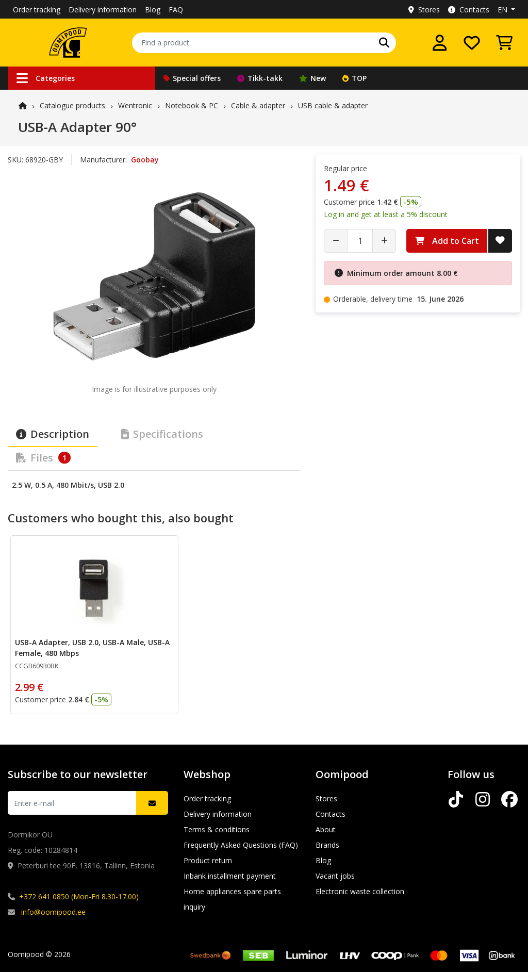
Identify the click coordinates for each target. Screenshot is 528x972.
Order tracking (36, 9)
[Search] (384, 42)
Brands (327, 845)
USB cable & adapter (333, 105)
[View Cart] (504, 43)
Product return (208, 860)
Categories (45, 78)
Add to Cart (447, 240)
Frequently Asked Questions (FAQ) (241, 845)
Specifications (162, 434)
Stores (424, 9)
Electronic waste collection (360, 891)
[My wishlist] (472, 43)
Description (52, 434)
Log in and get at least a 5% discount (386, 214)
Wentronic (135, 105)
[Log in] (440, 43)
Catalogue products (72, 105)
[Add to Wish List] (500, 241)
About (326, 829)
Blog (152, 9)
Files (43, 458)
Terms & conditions (217, 829)
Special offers (192, 78)
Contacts (468, 9)
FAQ (176, 9)
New (312, 78)
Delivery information (103, 9)
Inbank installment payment (230, 876)
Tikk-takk (260, 78)
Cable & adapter (258, 105)
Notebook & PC (191, 105)
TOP (354, 78)
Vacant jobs (335, 876)
